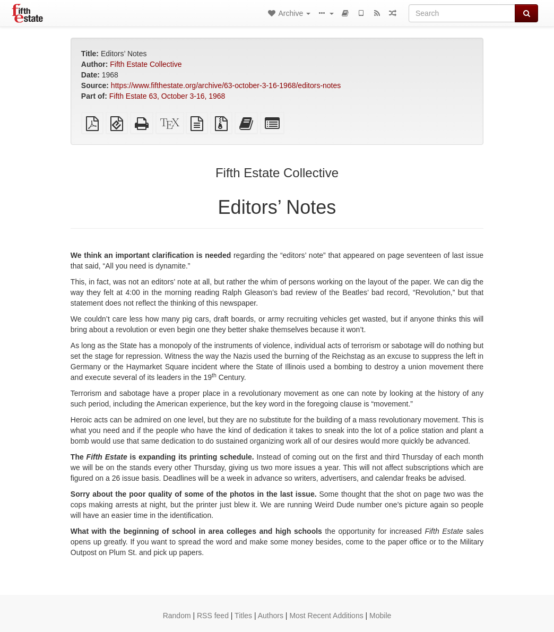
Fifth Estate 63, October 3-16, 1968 (167, 96)
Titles (243, 615)
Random (177, 615)
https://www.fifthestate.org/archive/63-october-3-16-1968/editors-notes (226, 85)
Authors (270, 615)
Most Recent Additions (326, 615)
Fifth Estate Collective (145, 64)
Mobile (380, 615)
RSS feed (213, 615)
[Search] (462, 13)
